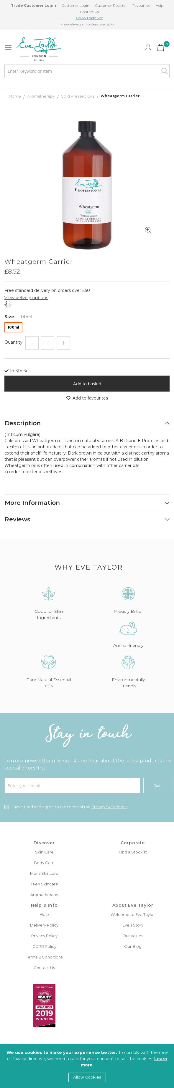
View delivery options (26, 297)
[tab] (87, 423)
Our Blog (133, 946)
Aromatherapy (41, 96)
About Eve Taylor (132, 905)
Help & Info (44, 905)
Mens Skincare (44, 873)
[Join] (157, 785)
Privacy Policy (44, 935)
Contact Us (89, 11)
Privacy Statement (109, 806)
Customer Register (111, 5)
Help (159, 5)
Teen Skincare (44, 884)
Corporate (133, 842)
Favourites (141, 5)
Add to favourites (87, 398)
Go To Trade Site (89, 18)
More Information (32, 502)
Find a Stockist (133, 852)
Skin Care (44, 852)
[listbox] (87, 328)
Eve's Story (132, 925)
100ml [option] (13, 327)
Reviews (17, 519)
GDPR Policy (44, 946)
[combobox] (87, 71)
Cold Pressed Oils (78, 96)
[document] (87, 1066)
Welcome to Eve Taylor (133, 914)
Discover (44, 842)
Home (15, 96)
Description (23, 423)
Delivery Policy (44, 925)
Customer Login (75, 5)
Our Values (132, 935)
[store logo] (38, 49)
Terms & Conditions (44, 957)
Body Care (44, 862)
